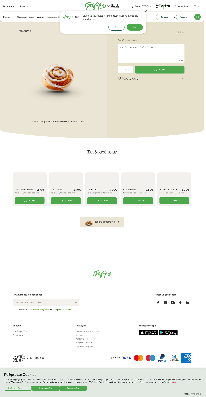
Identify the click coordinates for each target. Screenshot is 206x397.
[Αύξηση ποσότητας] (130, 69)
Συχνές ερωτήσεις (21, 331)
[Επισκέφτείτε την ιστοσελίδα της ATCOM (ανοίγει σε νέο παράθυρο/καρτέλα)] (193, 394)
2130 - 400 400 (36, 357)
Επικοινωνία (18, 335)
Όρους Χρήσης (64, 309)
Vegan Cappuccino (168, 189)
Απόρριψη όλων (47, 387)
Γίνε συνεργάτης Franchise (87, 331)
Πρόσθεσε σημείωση (127, 40)
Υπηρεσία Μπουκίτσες (85, 342)
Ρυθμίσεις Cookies (16, 387)
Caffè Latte (92, 189)
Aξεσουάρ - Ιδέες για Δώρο (30, 16)
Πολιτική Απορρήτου (41, 309)
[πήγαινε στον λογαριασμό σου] (163, 6)
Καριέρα (79, 335)
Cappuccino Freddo (24, 189)
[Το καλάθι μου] (197, 17)
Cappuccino (57, 189)
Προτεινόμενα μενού (84, 346)
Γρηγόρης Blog (182, 6)
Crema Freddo (130, 189)
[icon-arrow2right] (75, 303)
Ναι (134, 27)
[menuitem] (8, 17)
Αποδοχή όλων (76, 387)
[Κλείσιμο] (146, 11)
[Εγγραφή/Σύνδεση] (140, 6)
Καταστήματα (82, 338)
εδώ (174, 381)
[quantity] (125, 69)
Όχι (116, 27)
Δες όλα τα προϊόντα (102, 222)
